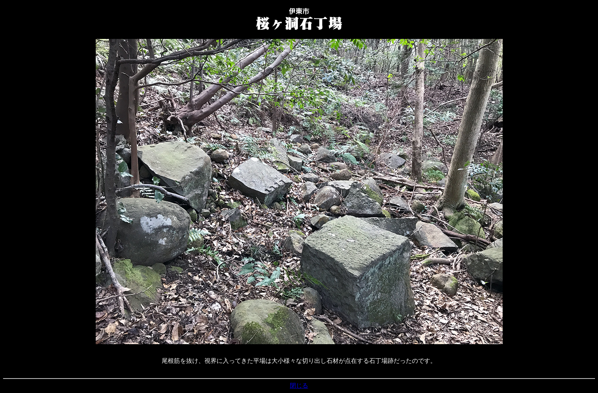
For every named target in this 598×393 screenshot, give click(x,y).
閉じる (299, 385)
